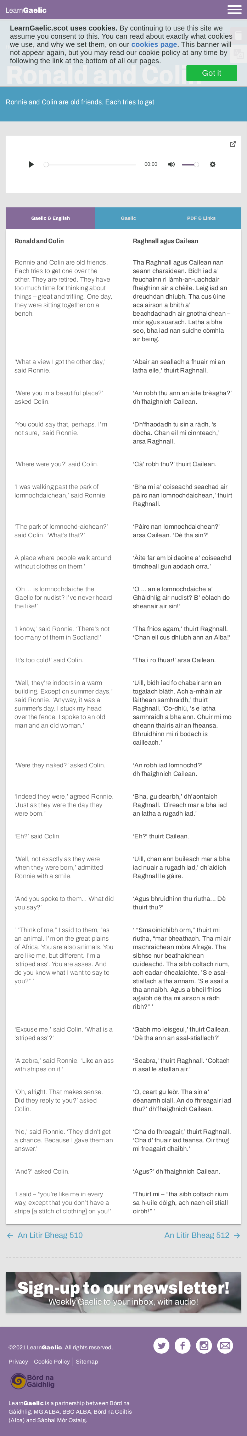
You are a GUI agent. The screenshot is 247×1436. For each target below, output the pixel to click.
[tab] (50, 218)
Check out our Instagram (204, 1346)
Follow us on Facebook (183, 1346)
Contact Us (225, 1346)
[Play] (31, 164)
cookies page (154, 44)
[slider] (90, 164)
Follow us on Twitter (161, 1346)
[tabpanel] (123, 726)
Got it (211, 73)
